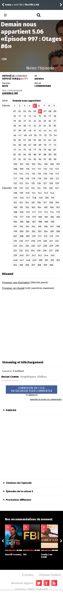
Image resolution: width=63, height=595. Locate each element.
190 (52, 221)
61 (45, 140)
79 (44, 149)
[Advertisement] (31, 324)
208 (21, 236)
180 (40, 217)
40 (29, 130)
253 (58, 260)
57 (24, 140)
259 (45, 265)
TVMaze (30, 589)
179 (34, 217)
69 (40, 145)
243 (40, 255)
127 (45, 183)
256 (27, 265)
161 (21, 207)
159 (57, 202)
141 (33, 193)
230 (57, 245)
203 (39, 231)
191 (15, 226)
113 (57, 169)
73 (14, 149)
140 (27, 193)
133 (33, 188)
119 (33, 178)
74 (19, 149)
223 (15, 245)
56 (19, 140)
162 (27, 207)
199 (15, 231)
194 (33, 226)
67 (30, 145)
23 (35, 121)
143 (46, 193)
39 (24, 130)
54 (55, 135)
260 (51, 265)
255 (21, 265)
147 (28, 197)
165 (45, 207)
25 (45, 121)
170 (28, 212)
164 (39, 207)
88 (45, 154)
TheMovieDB (42, 589)
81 (54, 149)
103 (33, 164)
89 (50, 154)
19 (14, 121)
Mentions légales (22, 583)
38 (19, 130)
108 (15, 169)
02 (19, 111)
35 (50, 125)
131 (21, 188)
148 (34, 197)
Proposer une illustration (16, 282)
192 (21, 226)
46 (14, 135)
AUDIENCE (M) (10, 93)
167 (58, 207)
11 (20, 116)
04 (29, 111)
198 (58, 226)
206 (58, 231)
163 (33, 207)
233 (27, 250)
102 (27, 164)
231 (15, 250)
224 (21, 245)
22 (30, 121)
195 (39, 226)
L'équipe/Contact (49, 574)
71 (50, 145)
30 (24, 125)
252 (52, 260)
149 (41, 197)
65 (20, 145)
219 (39, 241)
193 (27, 226)
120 (45, 178)
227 (39, 245)
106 (52, 164)
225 (27, 245)
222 (57, 241)
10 (14, 116)
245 (52, 255)
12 (25, 116)
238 (57, 250)
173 (46, 212)
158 (51, 202)
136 (51, 188)
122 (15, 183)
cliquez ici (32, 395)
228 (45, 245)
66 (25, 145)
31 (30, 125)
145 (15, 197)
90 (55, 154)
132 (27, 188)
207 (15, 236)
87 (40, 154)
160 (15, 207)
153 (21, 202)
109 (21, 169)
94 (29, 159)
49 (30, 135)
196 (46, 226)
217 (27, 241)
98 (50, 159)
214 (57, 236)
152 (15, 202)
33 (40, 125)
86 (35, 154)
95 (35, 159)
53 (50, 135)
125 (33, 183)
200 (21, 231)
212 (45, 236)
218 (33, 241)
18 (54, 116)
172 (40, 212)
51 (40, 135)
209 (28, 236)
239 (15, 255)
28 (14, 125)
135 (45, 188)
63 (54, 140)
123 (21, 183)
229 (51, 245)
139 (21, 193)
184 (15, 221)
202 (33, 231)
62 (49, 140)
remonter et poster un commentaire (46, 399)
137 (57, 188)
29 (19, 125)
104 (40, 164)
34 (44, 125)
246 (15, 260)
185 (21, 221)
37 (14, 130)
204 (46, 231)
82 (14, 154)
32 (35, 125)
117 (57, 173)
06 (40, 111)
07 (45, 111)
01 (14, 111)
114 (21, 173)
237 (51, 250)
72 (55, 145)
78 (39, 149)
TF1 (26, 78)
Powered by (13, 371)
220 (45, 241)
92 (19, 159)
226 (33, 245)
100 (15, 164)
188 (40, 221)
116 (45, 173)
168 (15, 212)
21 (25, 121)
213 (51, 236)
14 (34, 116)
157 (45, 202)
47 (20, 135)
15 (40, 116)
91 (14, 159)
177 (21, 217)
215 (15, 241)
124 (27, 183)
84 (24, 154)
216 (21, 241)
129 (57, 183)
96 (40, 159)
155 (33, 202)
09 (55, 111)
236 (45, 250)
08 (50, 111)
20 (19, 121)
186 (28, 221)
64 (14, 145)
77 (34, 149)
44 (50, 130)
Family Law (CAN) (49, 554)
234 (33, 250)
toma (8, 4)
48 (25, 135)
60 (39, 140)
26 (49, 121)
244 (46, 255)
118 (21, 178)
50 (35, 135)
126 (39, 183)
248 (28, 260)
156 (39, 202)
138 (15, 193)
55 (15, 140)
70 (45, 145)
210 (34, 236)
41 (35, 130)
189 (46, 221)
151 (52, 197)
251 (46, 260)
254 (15, 265)
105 (46, 164)
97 (45, 159)
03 (24, 111)
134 (39, 188)
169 (21, 212)
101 (21, 164)
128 (51, 183)
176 (15, 217)
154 (27, 202)
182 (52, 217)
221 (51, 241)
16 (44, 116)
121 (57, 178)
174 (52, 212)
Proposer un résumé (13, 288)
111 (33, 169)
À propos (27, 574)
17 (49, 116)
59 (34, 140)
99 (55, 159)
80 (49, 149)
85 (30, 154)
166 (52, 207)
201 (27, 231)
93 (24, 159)
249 (34, 260)
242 (34, 255)
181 (46, 217)
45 (55, 130)
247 (22, 260)
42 (40, 130)
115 (33, 173)
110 (27, 169)
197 (52, 226)
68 (35, 145)
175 (58, 212)
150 (47, 197)
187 (34, 221)
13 (30, 116)
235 (39, 250)
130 (15, 188)
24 (39, 121)
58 (29, 140)
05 (35, 111)
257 (33, 265)
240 (21, 255)
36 (54, 125)
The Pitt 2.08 (31, 4)
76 (29, 149)
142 (40, 193)
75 (24, 149)
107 (58, 164)
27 (54, 121)
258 (39, 265)
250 (40, 260)
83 (19, 154)
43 (45, 130)
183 (58, 217)
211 (39, 236)
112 (45, 169)
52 (45, 135)
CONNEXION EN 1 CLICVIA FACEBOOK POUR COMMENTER (31, 389)
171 (34, 212)
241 (27, 255)
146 (22, 197)
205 (52, 231)
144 (52, 193)
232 (21, 250)
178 (28, 217)
